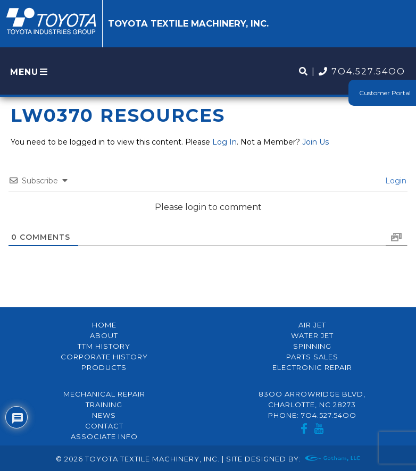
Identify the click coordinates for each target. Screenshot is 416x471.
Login (394, 181)
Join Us (315, 142)
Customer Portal (385, 93)
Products (104, 367)
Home (104, 325)
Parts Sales (312, 356)
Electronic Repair (312, 367)
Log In (224, 142)
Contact (104, 426)
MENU (29, 72)
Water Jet (312, 335)
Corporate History (104, 356)
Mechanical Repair (104, 394)
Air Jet (312, 325)
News (104, 415)
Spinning (312, 346)
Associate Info (104, 436)
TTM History (104, 346)
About (104, 335)
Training (104, 404)
